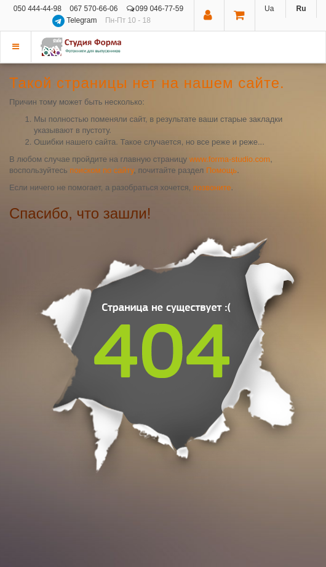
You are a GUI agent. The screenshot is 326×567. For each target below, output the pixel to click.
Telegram (75, 20)
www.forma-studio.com (229, 159)
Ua (269, 8)
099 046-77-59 (155, 8)
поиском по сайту (101, 170)
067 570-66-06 (93, 8)
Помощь (221, 170)
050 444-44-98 (38, 8)
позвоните (212, 187)
